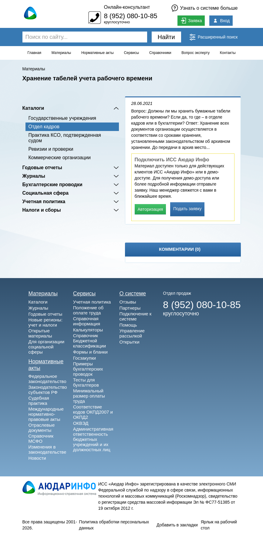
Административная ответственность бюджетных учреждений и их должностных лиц (93, 439)
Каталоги (33, 108)
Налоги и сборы (41, 210)
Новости (37, 458)
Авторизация (150, 209)
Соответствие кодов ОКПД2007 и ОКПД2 (93, 412)
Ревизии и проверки (51, 149)
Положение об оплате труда (88, 310)
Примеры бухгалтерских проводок (88, 369)
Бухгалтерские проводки (52, 184)
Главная (34, 53)
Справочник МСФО (41, 438)
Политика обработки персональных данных (114, 524)
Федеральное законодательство (47, 379)
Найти (166, 37)
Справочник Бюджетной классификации (89, 340)
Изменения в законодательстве (47, 449)
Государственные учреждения (62, 118)
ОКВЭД (81, 423)
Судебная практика (39, 400)
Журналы (33, 176)
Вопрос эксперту (195, 53)
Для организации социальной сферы (47, 346)
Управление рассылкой (131, 333)
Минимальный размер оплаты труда (89, 396)
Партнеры (129, 308)
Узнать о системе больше (209, 8)
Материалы (61, 53)
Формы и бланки (90, 351)
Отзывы (127, 301)
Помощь (128, 324)
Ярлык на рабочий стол (219, 524)
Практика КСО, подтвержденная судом (65, 138)
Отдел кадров (44, 126)
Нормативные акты (97, 53)
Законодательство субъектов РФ (48, 390)
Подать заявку (187, 208)
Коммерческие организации (60, 157)
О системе (132, 294)
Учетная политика (44, 201)
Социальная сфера (45, 193)
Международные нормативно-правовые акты (46, 414)
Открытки (129, 341)
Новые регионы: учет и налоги (46, 322)
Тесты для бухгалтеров (86, 382)
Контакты (228, 53)
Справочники (160, 53)
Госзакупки (84, 358)
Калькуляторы (88, 329)
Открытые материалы (40, 333)
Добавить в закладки (177, 524)
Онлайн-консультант (127, 7)
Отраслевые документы (42, 427)
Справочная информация (86, 321)
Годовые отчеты (42, 167)
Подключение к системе (135, 316)
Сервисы (131, 53)
